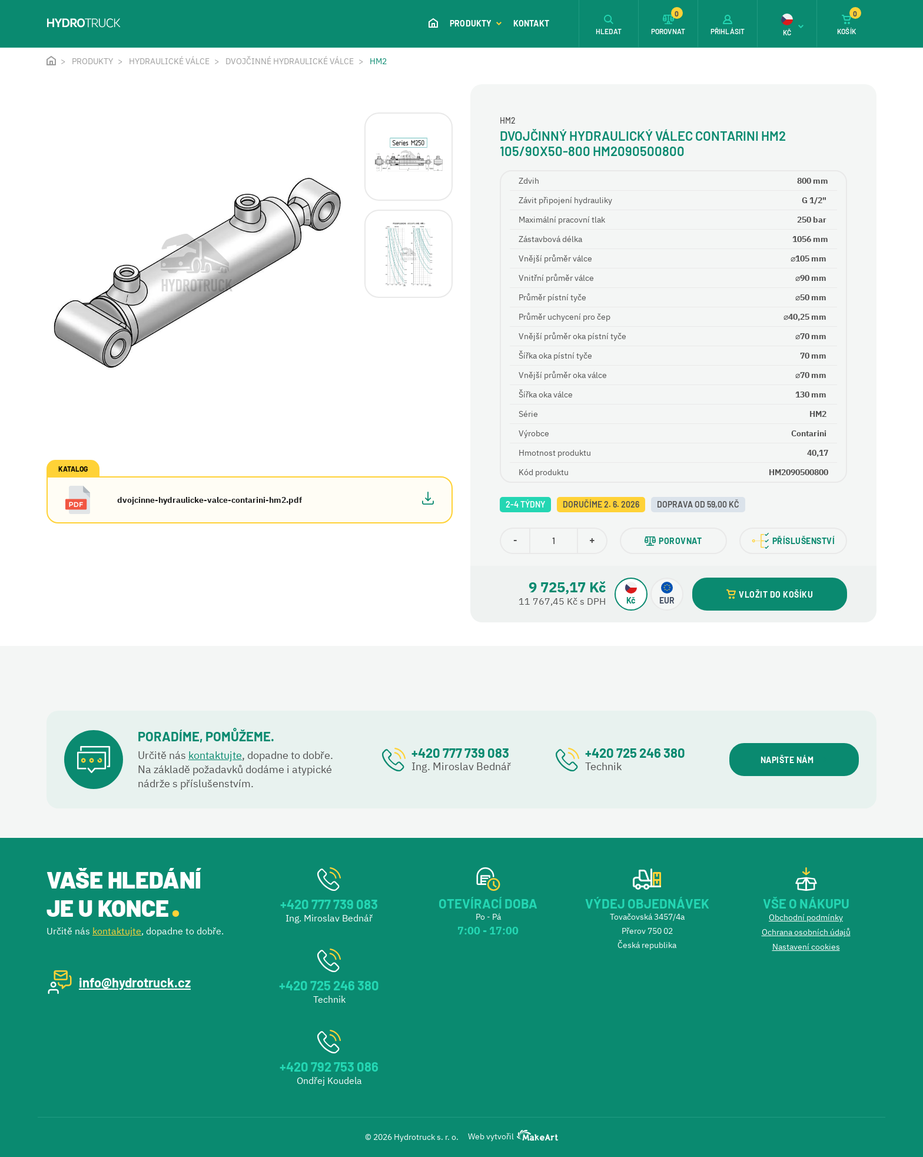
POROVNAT (673, 541)
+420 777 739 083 (460, 752)
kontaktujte (215, 755)
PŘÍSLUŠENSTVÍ (793, 541)
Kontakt (531, 23)
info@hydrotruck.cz (135, 982)
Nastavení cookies (806, 946)
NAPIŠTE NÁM (794, 760)
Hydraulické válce (169, 61)
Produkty (476, 23)
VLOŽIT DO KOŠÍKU (769, 594)
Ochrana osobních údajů (806, 932)
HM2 (378, 61)
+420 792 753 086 (329, 1066)
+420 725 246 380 (635, 752)
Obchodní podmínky (806, 917)
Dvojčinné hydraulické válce (289, 61)
